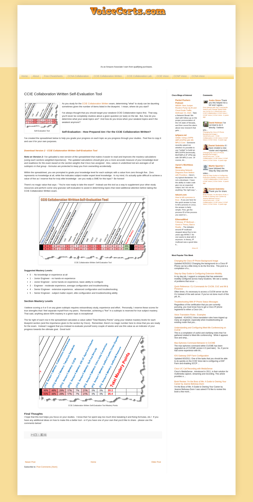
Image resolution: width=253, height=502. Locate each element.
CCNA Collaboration (78, 76)
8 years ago (222, 140)
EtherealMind (181, 219)
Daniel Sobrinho (216, 145)
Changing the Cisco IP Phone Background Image (196, 261)
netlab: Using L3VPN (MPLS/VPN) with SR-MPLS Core (184, 140)
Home (24, 76)
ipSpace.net (181, 135)
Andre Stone (215, 100)
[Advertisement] (126, 40)
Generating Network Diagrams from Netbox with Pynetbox (184, 172)
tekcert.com (181, 195)
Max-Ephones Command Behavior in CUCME (194, 343)
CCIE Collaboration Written (108, 76)
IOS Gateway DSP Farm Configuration (191, 356)
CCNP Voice (180, 76)
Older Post (156, 462)
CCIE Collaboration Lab (139, 76)
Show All (195, 248)
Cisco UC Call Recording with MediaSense (193, 368)
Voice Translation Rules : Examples (190, 315)
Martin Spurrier (216, 166)
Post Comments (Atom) (46, 467)
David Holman (215, 123)
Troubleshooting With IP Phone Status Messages (196, 302)
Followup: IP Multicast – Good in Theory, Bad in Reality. (185, 224)
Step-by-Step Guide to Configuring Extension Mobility (198, 273)
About (36, 76)
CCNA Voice (198, 76)
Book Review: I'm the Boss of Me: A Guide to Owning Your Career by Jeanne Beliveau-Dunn (200, 382)
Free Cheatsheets (53, 76)
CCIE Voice (163, 76)
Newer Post (30, 462)
